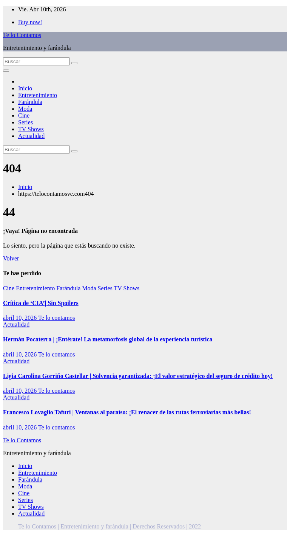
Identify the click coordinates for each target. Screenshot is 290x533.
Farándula (30, 102)
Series (25, 122)
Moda (25, 108)
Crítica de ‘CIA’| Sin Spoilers (41, 303)
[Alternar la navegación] (6, 71)
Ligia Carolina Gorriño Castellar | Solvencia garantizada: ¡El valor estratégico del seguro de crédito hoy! (138, 376)
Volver (11, 258)
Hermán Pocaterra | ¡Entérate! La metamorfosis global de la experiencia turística (107, 339)
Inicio (25, 88)
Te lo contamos (56, 318)
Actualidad (31, 136)
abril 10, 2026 (20, 318)
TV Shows (31, 129)
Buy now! (30, 22)
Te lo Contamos (22, 35)
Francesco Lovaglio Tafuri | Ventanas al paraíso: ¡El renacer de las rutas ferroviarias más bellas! (127, 412)
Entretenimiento (37, 95)
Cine (23, 115)
